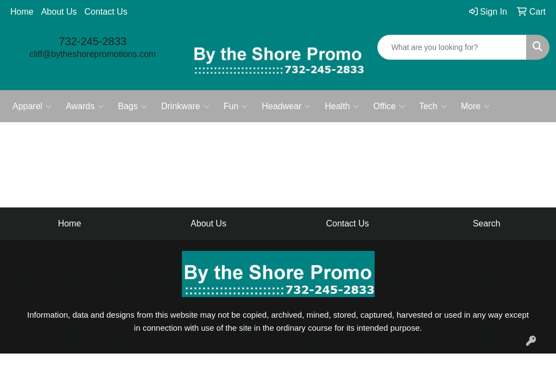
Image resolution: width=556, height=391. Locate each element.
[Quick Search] (452, 47)
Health (342, 106)
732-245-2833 (93, 41)
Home (22, 11)
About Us (59, 11)
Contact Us (106, 11)
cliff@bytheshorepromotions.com (92, 54)
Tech (433, 106)
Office (389, 106)
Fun (236, 106)
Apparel (32, 106)
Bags (132, 106)
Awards (85, 106)
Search (487, 223)
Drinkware (185, 106)
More (475, 106)
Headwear (286, 106)
